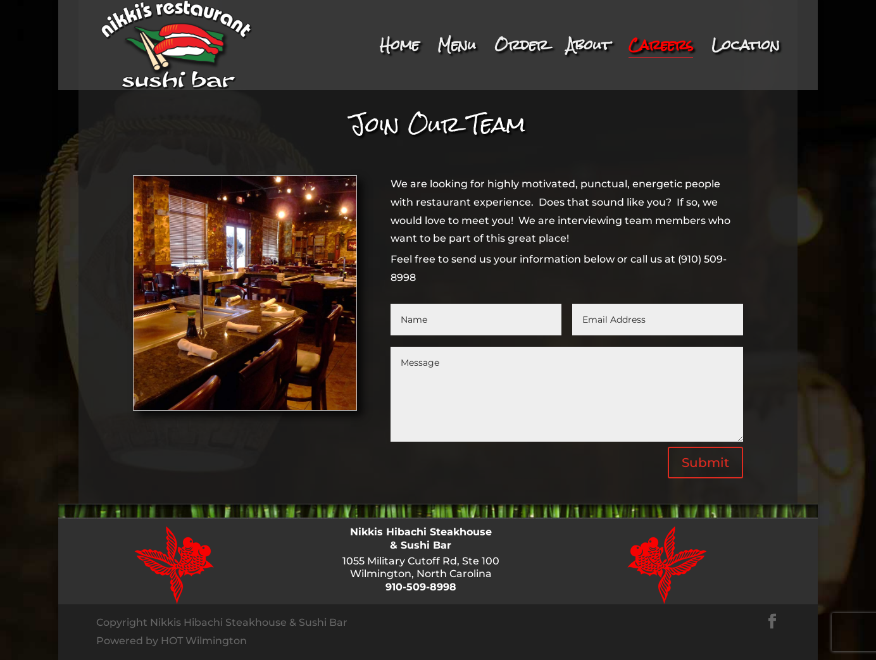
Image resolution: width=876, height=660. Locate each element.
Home (399, 50)
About (588, 50)
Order (521, 50)
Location (745, 50)
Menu (456, 50)
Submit (705, 462)
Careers (661, 50)
